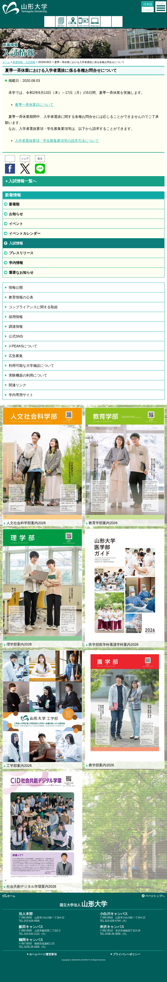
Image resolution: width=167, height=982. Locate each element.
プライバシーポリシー (126, 954)
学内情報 (16, 263)
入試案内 (49, 21)
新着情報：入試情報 (24, 62)
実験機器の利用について (28, 375)
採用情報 (16, 317)
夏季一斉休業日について (34, 105)
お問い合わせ (83, 21)
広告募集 (16, 356)
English (148, 10)
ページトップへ (155, 895)
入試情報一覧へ (20, 181)
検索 (106, 21)
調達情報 (16, 326)
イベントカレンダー (24, 233)
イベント (16, 224)
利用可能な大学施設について (31, 366)
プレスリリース (21, 253)
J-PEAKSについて (23, 346)
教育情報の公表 (21, 297)
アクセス (72, 21)
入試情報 (16, 243)
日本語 (147, 4)
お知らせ (16, 214)
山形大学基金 (117, 21)
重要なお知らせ (21, 272)
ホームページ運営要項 (43, 954)
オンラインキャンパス (94, 21)
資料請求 (61, 21)
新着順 (14, 204)
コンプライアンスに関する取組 (33, 307)
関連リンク (17, 385)
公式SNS (16, 336)
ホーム (6, 62)
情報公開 (16, 287)
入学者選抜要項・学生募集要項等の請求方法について (57, 141)
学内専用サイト (21, 395)
